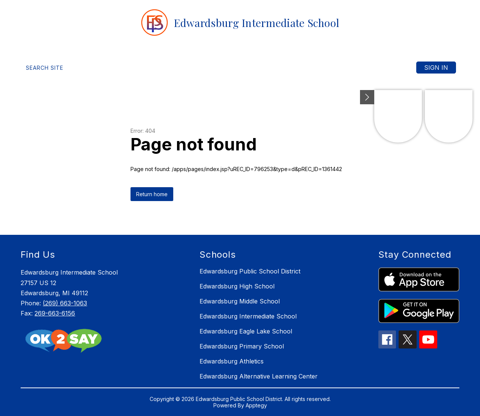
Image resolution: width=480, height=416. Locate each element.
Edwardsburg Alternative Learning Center (259, 376)
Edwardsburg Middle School (240, 301)
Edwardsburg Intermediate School (248, 316)
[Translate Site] (109, 67)
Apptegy (256, 405)
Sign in (436, 67)
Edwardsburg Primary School (242, 346)
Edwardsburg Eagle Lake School (246, 331)
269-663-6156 (54, 313)
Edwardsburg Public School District (250, 271)
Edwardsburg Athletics (232, 361)
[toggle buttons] (367, 97)
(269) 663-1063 (65, 303)
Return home (152, 194)
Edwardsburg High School (237, 286)
